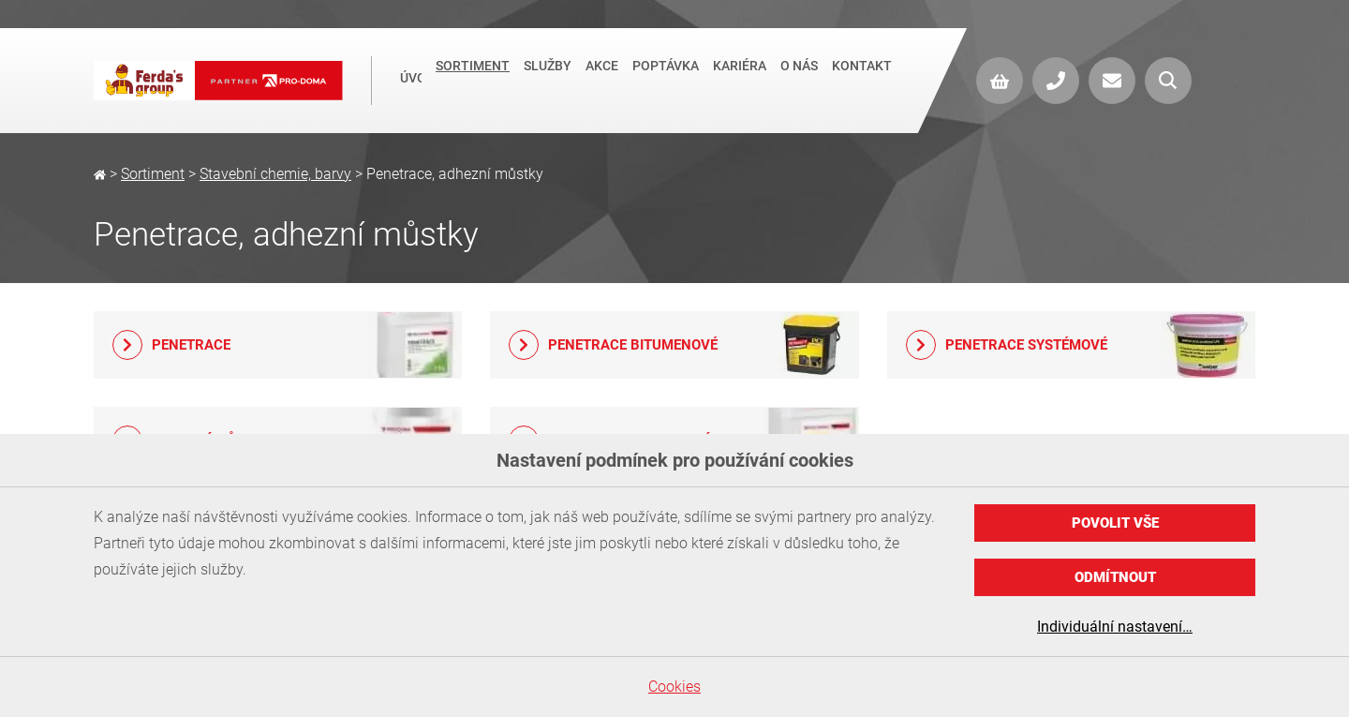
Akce (602, 78)
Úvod (411, 80)
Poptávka (665, 78)
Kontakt (862, 78)
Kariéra (739, 78)
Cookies (674, 686)
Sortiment (473, 78)
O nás (799, 78)
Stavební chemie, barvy (275, 174)
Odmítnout (1115, 577)
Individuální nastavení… (1115, 626)
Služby (547, 78)
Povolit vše (1115, 523)
